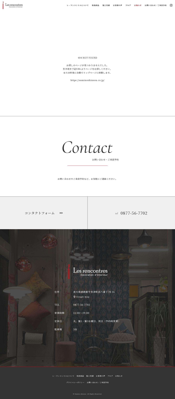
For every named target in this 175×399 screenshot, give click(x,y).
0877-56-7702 (131, 213)
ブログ (128, 5)
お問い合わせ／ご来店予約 (156, 5)
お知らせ (137, 5)
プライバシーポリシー (75, 382)
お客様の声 (117, 5)
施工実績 (106, 5)
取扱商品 (95, 5)
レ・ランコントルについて (78, 5)
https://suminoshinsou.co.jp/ (88, 80)
